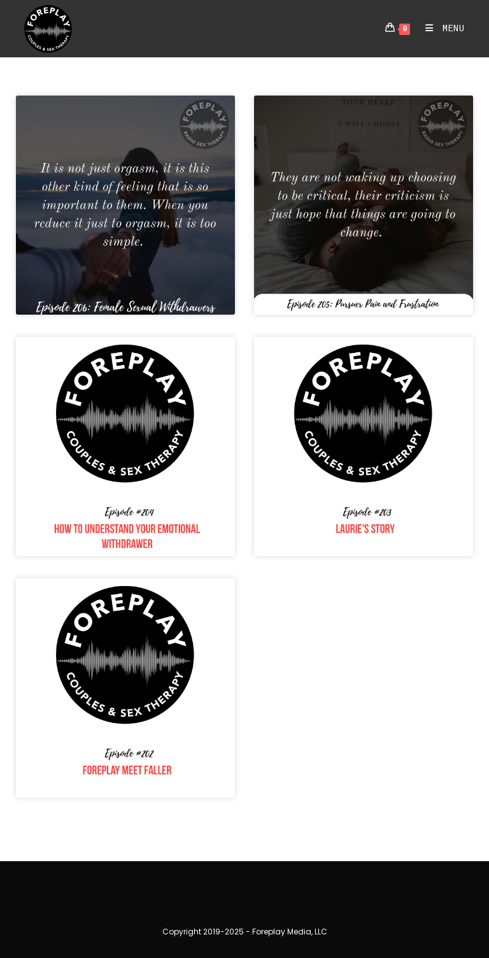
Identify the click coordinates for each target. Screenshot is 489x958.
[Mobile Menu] (440, 29)
